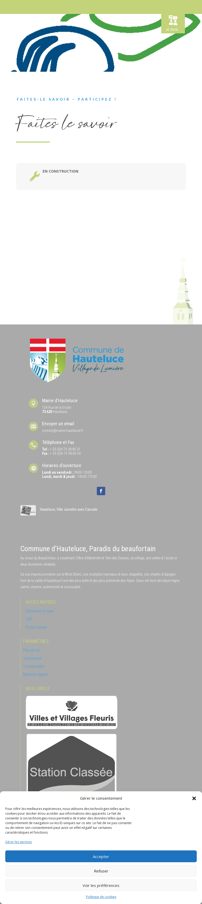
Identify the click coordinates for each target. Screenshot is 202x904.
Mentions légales (35, 674)
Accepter (101, 856)
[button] (194, 798)
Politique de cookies (101, 897)
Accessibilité (32, 658)
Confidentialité (33, 666)
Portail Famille (36, 627)
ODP (29, 619)
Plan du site (31, 650)
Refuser (101, 871)
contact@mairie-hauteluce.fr (62, 430)
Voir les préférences (101, 885)
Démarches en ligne (40, 611)
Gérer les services (18, 842)
